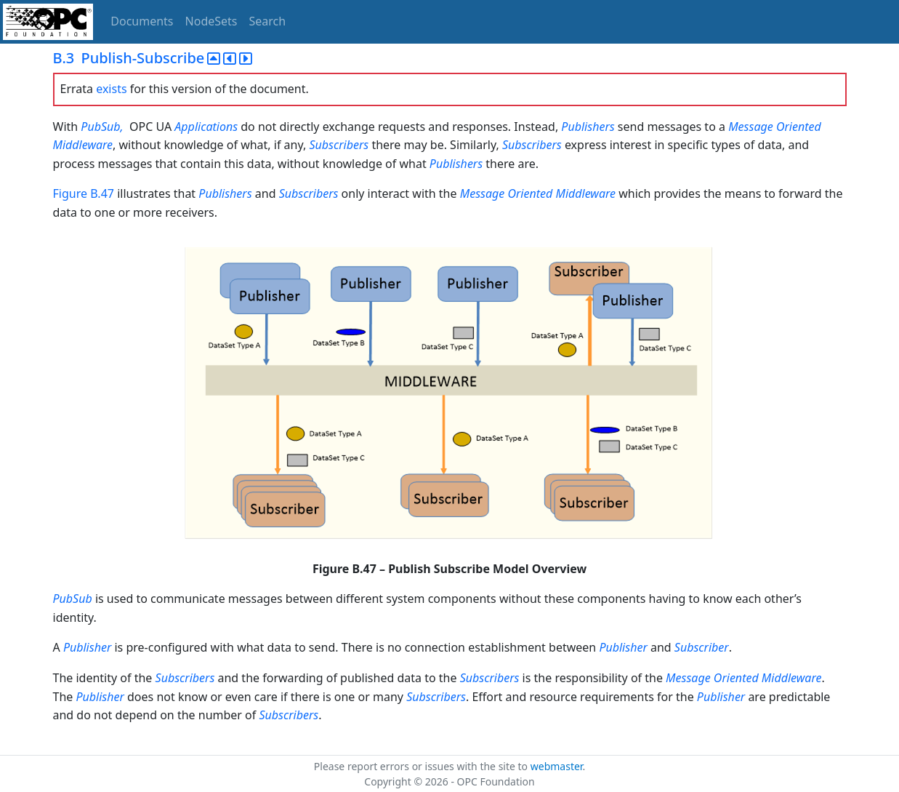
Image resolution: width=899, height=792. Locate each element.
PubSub (72, 599)
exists (111, 89)
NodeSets (211, 21)
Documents (141, 21)
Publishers (587, 127)
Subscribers (338, 145)
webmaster (557, 766)
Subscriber (701, 647)
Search (267, 21)
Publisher (87, 647)
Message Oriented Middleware (538, 193)
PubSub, (102, 127)
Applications (206, 127)
